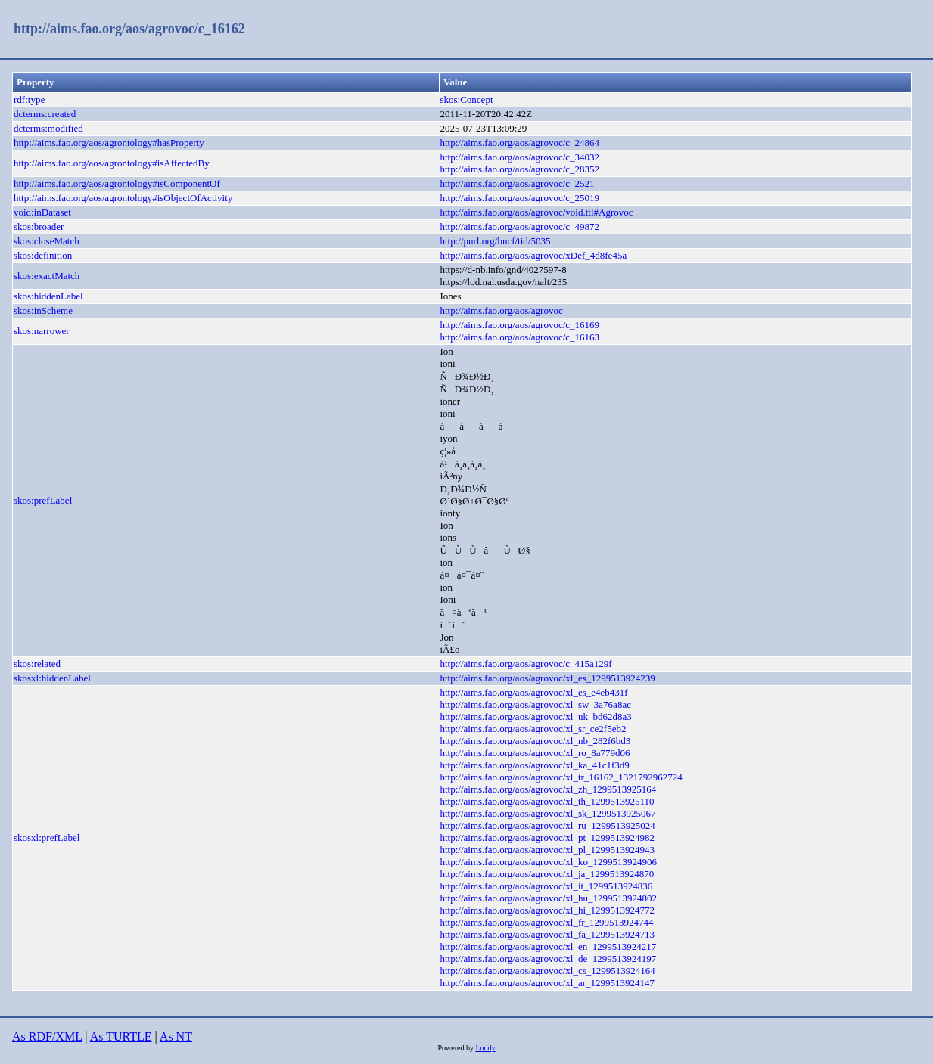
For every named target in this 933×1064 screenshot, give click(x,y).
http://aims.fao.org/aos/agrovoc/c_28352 (519, 169)
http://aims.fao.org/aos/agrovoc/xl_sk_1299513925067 (547, 813)
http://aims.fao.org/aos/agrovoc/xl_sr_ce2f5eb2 (533, 728)
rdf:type (29, 99)
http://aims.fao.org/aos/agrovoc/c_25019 (519, 197)
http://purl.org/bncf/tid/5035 (495, 241)
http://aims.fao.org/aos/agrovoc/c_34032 (519, 157)
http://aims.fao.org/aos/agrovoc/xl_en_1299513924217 (548, 946)
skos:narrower (42, 331)
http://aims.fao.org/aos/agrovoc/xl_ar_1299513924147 (547, 982)
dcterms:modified (48, 128)
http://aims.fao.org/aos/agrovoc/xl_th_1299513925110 (547, 801)
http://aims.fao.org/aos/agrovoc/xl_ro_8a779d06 (535, 752)
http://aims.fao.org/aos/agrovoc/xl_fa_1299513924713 (547, 934)
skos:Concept (466, 99)
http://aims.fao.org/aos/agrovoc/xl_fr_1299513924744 (546, 922)
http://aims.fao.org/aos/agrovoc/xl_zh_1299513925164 (548, 789)
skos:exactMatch (46, 275)
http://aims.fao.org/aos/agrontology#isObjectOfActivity (123, 197)
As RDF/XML (47, 1036)
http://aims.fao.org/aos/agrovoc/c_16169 (519, 324)
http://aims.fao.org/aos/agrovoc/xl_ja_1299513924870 (547, 873)
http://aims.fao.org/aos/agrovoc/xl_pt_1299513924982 (547, 837)
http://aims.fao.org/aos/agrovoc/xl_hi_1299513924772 (547, 910)
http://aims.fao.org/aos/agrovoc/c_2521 (517, 183)
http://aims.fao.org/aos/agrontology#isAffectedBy (112, 163)
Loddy (485, 1048)
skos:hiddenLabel (48, 296)
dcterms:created (45, 113)
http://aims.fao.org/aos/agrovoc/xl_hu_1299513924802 (548, 898)
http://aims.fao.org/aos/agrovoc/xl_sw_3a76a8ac (535, 704)
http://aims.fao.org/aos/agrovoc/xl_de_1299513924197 (548, 958)
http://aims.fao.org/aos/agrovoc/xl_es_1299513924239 (547, 678)
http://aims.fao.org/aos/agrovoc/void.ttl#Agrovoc (536, 212)
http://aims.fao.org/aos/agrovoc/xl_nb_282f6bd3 (535, 740)
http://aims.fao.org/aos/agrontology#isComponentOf (117, 183)
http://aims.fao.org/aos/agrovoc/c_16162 (129, 28)
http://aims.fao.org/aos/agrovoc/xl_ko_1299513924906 (548, 861)
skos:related (37, 663)
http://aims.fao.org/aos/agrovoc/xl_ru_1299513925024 (547, 825)
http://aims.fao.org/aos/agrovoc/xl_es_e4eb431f (533, 692)
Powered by (456, 1048)
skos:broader (39, 226)
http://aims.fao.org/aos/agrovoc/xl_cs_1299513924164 (547, 970)
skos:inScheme (43, 310)
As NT (176, 1036)
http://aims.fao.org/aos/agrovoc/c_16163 (519, 337)
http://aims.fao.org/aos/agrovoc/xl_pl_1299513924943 (547, 849)
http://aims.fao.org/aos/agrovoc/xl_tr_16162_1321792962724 (561, 777)
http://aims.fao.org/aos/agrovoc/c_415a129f (525, 663)
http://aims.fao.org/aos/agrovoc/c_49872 (519, 226)
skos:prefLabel (43, 500)
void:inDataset (42, 212)
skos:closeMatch (46, 241)
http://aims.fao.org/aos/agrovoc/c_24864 (519, 142)
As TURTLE (121, 1036)
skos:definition (43, 255)
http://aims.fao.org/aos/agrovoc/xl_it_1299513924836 (546, 886)
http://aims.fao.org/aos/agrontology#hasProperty (109, 142)
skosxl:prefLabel (46, 837)
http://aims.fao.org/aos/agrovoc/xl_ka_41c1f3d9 (534, 765)
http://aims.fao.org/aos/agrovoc (501, 310)
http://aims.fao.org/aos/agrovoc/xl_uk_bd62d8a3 (535, 716)
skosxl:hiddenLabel (52, 678)
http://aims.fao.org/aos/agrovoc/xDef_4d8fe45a (533, 255)
